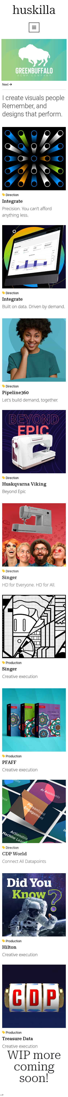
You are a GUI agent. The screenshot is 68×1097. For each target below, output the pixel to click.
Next (7, 84)
